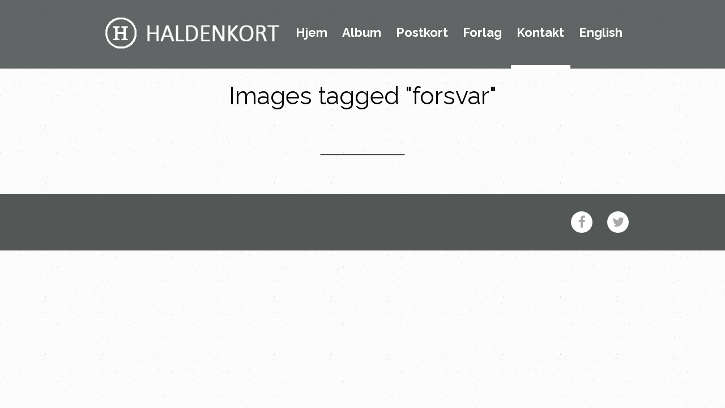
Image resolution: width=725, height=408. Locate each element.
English (600, 33)
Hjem (311, 33)
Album (361, 33)
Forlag (482, 33)
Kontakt (540, 33)
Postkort (422, 33)
